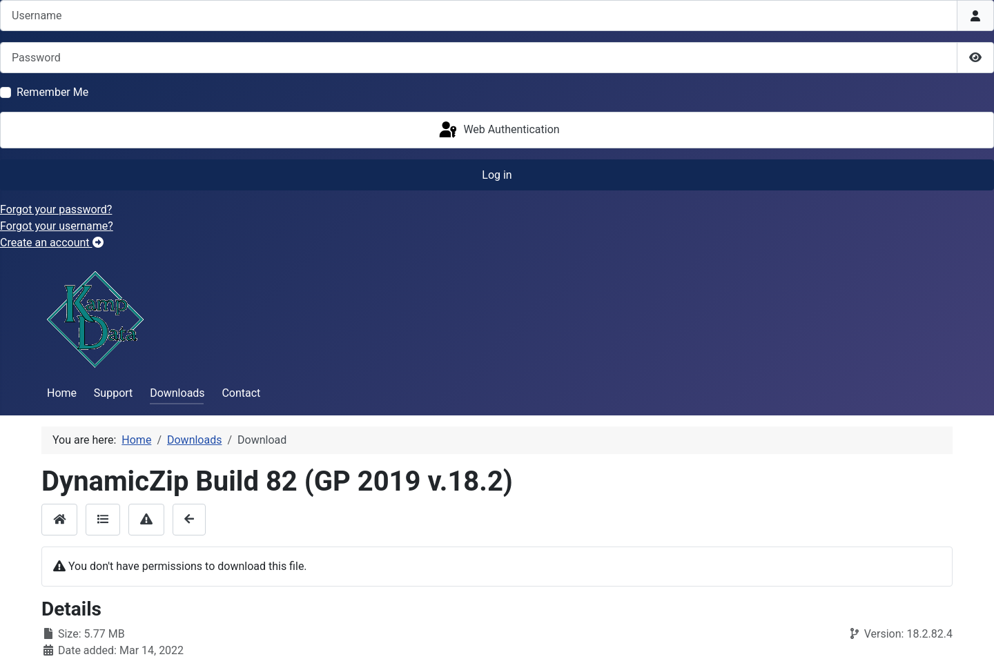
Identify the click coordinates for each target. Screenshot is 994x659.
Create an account (52, 242)
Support (113, 393)
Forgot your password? (56, 209)
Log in (496, 174)
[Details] (103, 519)
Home (62, 393)
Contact (241, 393)
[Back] (189, 519)
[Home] (59, 519)
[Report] (146, 519)
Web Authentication (498, 130)
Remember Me (52, 92)
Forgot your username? (56, 226)
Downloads (177, 393)
